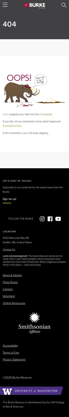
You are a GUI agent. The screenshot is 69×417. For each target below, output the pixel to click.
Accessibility (10, 346)
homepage (46, 114)
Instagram (42, 219)
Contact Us (9, 249)
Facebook (50, 219)
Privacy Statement (14, 359)
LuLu (5, 114)
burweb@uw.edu (12, 125)
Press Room (10, 282)
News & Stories (12, 275)
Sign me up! (9, 199)
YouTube (58, 219)
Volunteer (9, 296)
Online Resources (14, 303)
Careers (8, 289)
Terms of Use (11, 352)
